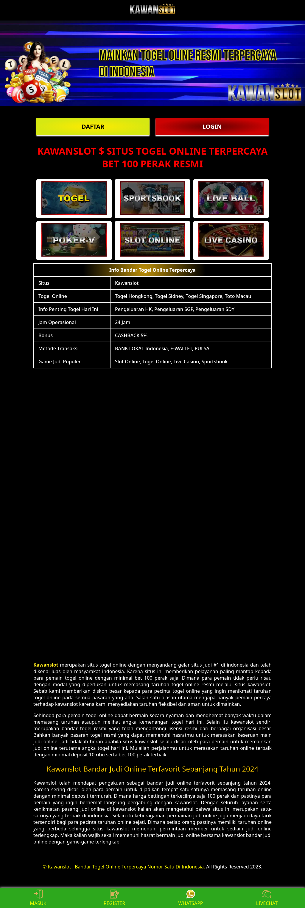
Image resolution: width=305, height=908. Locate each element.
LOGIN (212, 126)
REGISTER (114, 898)
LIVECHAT (267, 898)
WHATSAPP (190, 898)
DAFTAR (93, 126)
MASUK (38, 898)
